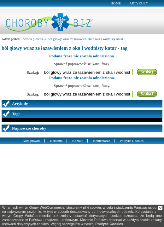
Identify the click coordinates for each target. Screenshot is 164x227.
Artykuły (138, 3)
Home (116, 3)
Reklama (56, 141)
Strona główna (33, 39)
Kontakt (77, 141)
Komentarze (101, 141)
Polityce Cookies (109, 224)
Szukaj (147, 72)
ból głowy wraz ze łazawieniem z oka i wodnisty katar (85, 39)
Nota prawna (32, 141)
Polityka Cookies (132, 141)
